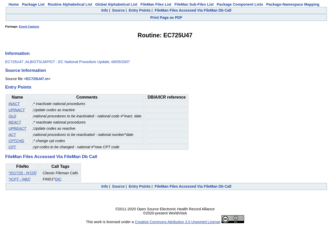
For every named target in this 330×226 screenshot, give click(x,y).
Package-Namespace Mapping (292, 4)
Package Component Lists (240, 4)
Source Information (25, 70)
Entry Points (140, 10)
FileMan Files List (156, 4)
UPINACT (17, 110)
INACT (14, 104)
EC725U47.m (37, 79)
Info (104, 10)
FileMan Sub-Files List (194, 4)
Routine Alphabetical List (70, 4)
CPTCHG (16, 141)
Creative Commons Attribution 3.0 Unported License (177, 222)
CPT (12, 147)
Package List (33, 4)
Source (118, 10)
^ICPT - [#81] (19, 179)
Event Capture (29, 26)
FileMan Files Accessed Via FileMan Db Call (193, 10)
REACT (15, 122)
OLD (12, 116)
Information (17, 53)
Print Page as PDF (166, 17)
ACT (12, 135)
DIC (58, 179)
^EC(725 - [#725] (22, 173)
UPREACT (17, 128)
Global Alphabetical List (116, 4)
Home (14, 4)
